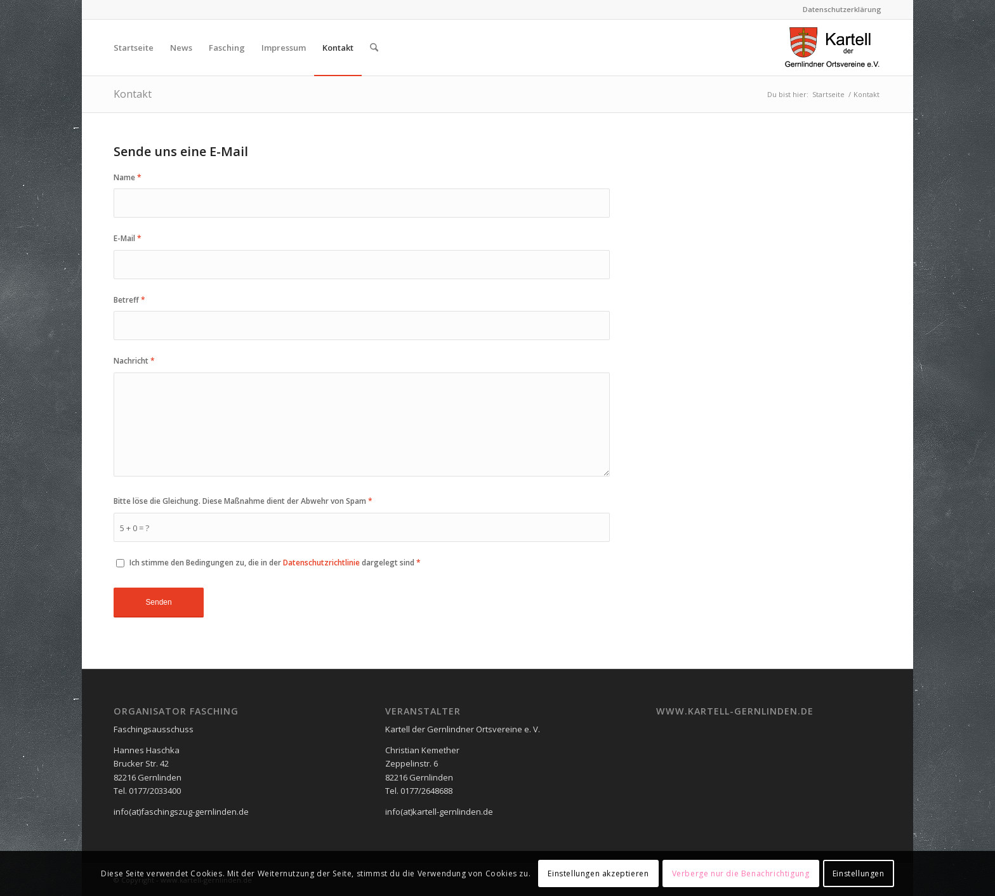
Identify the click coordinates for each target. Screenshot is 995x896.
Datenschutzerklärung (842, 9)
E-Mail (128, 238)
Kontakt (133, 94)
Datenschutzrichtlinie (321, 562)
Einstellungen (859, 873)
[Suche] (374, 48)
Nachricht (134, 360)
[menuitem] (838, 9)
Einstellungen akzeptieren (598, 873)
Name (128, 177)
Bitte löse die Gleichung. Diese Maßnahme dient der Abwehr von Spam (243, 501)
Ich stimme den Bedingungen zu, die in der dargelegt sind (275, 562)
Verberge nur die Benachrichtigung (741, 873)
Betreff (129, 299)
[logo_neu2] (832, 48)
